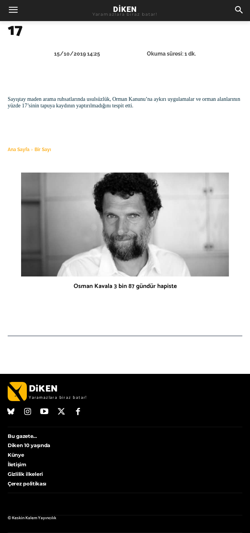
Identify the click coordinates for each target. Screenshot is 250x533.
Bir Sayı (43, 149)
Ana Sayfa (19, 149)
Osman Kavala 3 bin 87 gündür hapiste (125, 286)
